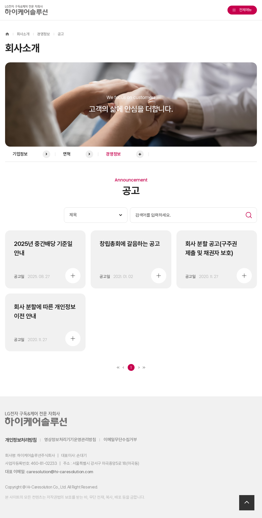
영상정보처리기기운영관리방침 (70, 440)
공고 (61, 34)
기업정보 (31, 154)
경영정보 (43, 34)
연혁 (78, 154)
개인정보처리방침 (21, 440)
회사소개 (23, 34)
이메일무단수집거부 (120, 440)
